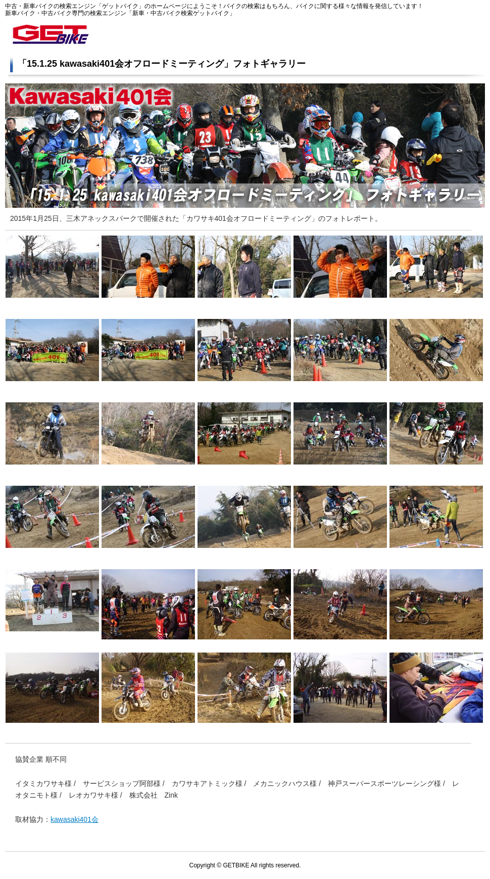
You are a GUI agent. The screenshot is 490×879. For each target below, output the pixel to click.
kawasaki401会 (75, 819)
